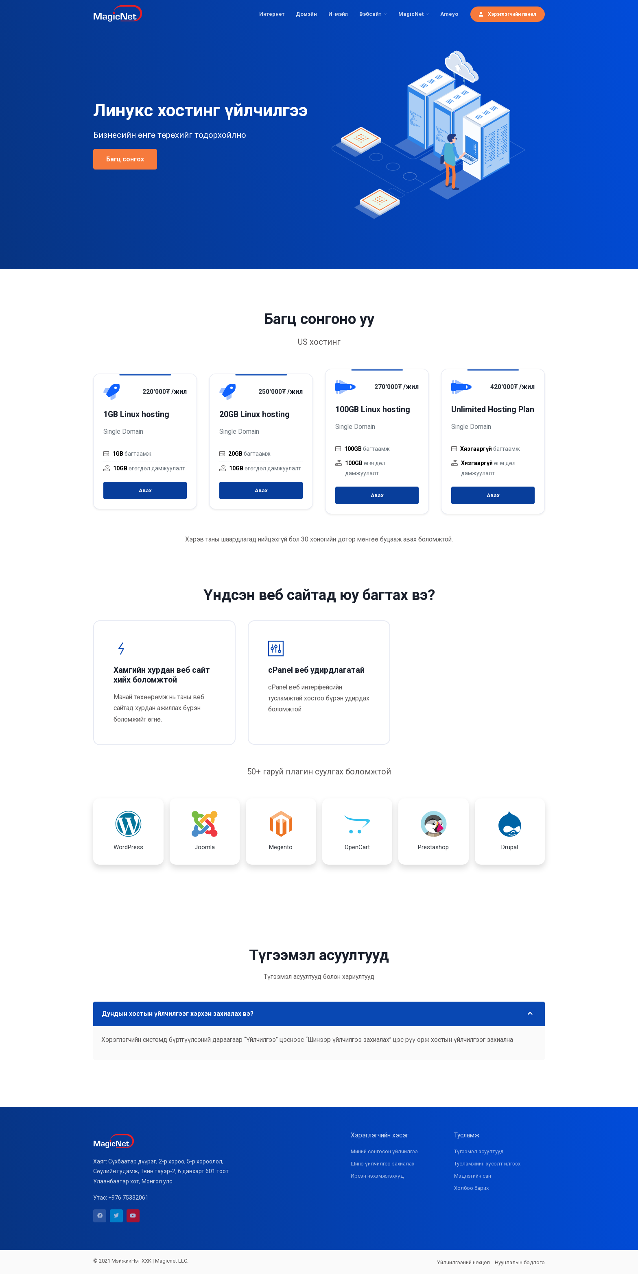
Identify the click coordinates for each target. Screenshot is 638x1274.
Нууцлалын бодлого (520, 1262)
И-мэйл (338, 14)
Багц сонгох (125, 159)
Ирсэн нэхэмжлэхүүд (377, 1176)
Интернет (271, 14)
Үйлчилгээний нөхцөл (463, 1262)
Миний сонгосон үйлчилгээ (384, 1151)
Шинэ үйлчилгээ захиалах (382, 1164)
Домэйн (306, 14)
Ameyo (449, 14)
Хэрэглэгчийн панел (507, 14)
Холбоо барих (471, 1188)
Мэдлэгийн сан (472, 1176)
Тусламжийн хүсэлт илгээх (487, 1164)
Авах (145, 490)
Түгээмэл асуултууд (478, 1151)
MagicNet (411, 14)
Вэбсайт (370, 14)
